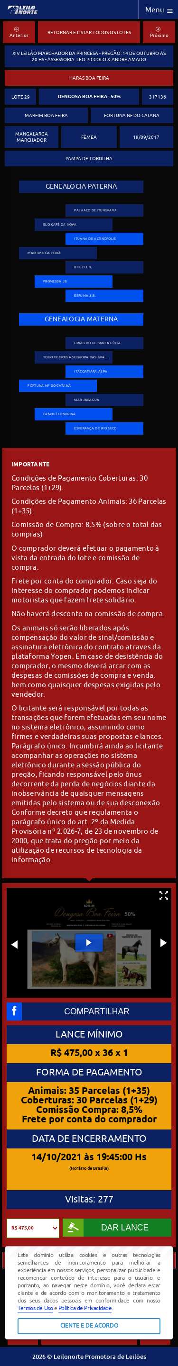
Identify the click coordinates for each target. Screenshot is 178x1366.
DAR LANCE (106, 1228)
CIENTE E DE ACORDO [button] (89, 1326)
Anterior (18, 32)
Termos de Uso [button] (35, 1308)
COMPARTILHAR (68, 1011)
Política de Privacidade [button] (85, 1308)
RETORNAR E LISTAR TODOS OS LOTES (89, 32)
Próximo (159, 32)
